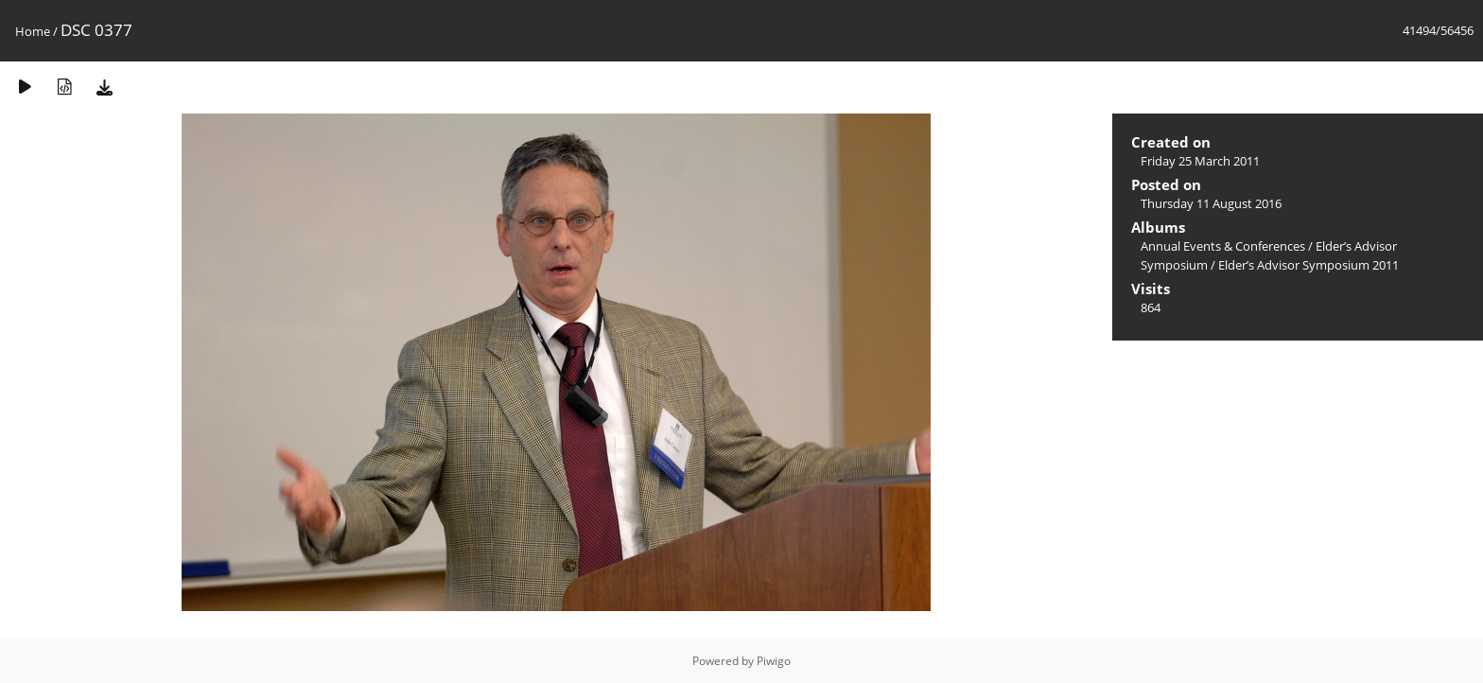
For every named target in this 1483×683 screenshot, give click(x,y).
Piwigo (774, 661)
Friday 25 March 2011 (1200, 160)
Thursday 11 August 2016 (1211, 203)
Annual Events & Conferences (1223, 245)
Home (32, 31)
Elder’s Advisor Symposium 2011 (1308, 264)
